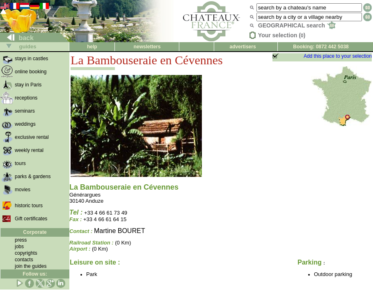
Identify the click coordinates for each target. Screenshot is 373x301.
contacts (24, 260)
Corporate (34, 232)
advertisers (243, 47)
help (92, 47)
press (21, 240)
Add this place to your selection (338, 56)
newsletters (146, 47)
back (17, 37)
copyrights (26, 253)
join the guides (30, 266)
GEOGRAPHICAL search (297, 25)
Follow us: (35, 274)
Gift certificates (31, 219)
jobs (19, 246)
